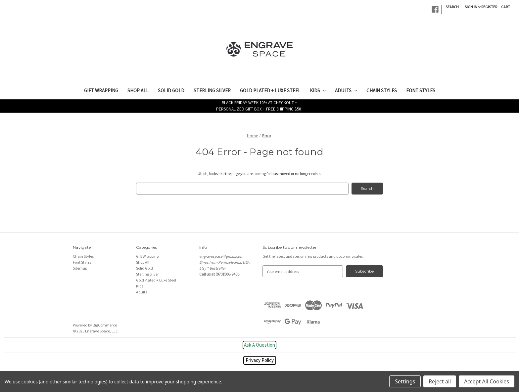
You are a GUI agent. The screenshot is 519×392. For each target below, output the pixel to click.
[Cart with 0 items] (505, 7)
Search (452, 6)
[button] (259, 345)
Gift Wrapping (101, 90)
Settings (405, 381)
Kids (318, 90)
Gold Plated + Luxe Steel (270, 90)
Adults (346, 90)
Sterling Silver (212, 90)
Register (489, 6)
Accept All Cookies (486, 381)
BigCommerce (105, 325)
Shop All (138, 90)
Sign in (471, 6)
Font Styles (420, 90)
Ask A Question (259, 345)
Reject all (440, 381)
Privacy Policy (260, 360)
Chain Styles (381, 90)
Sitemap (80, 268)
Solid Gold (171, 90)
